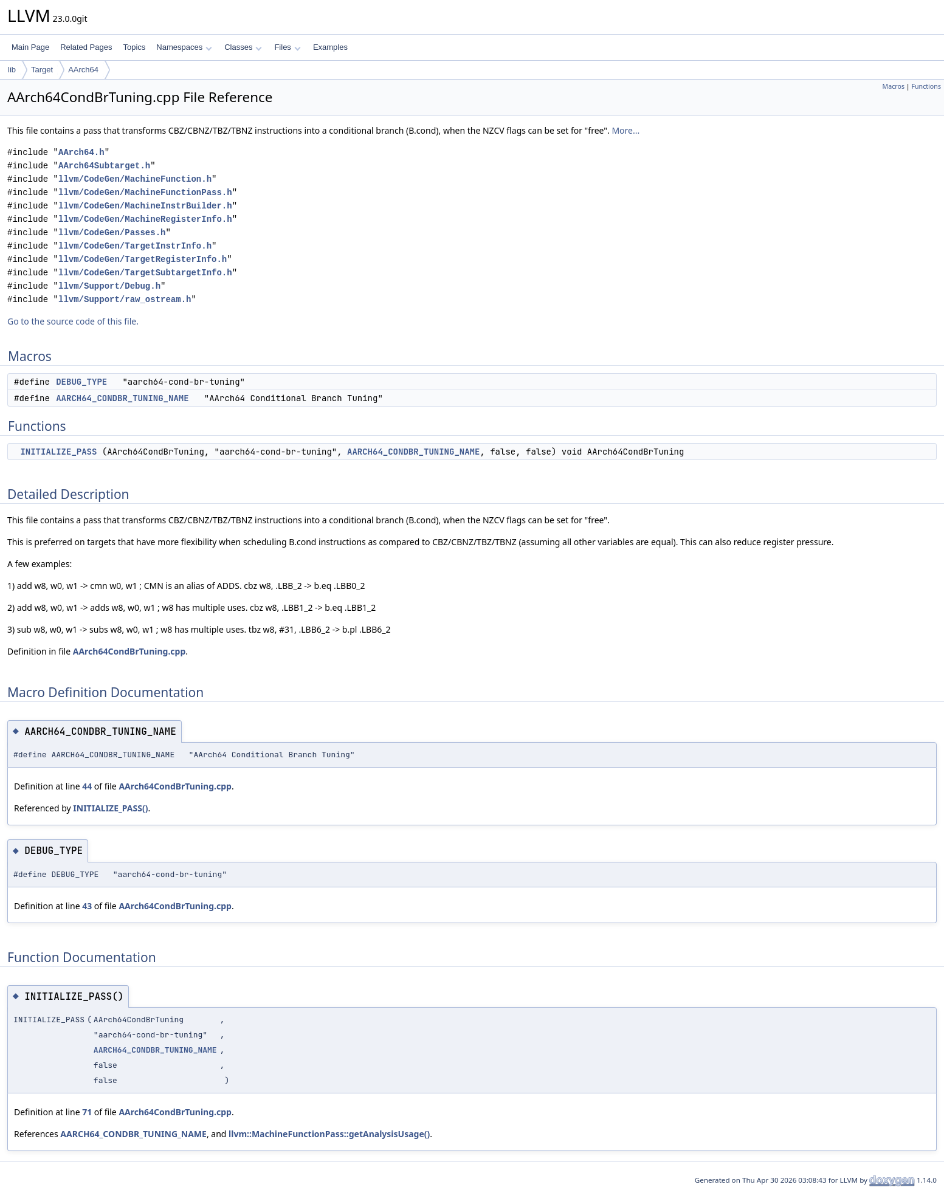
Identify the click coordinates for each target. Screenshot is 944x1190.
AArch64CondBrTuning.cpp (129, 651)
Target (42, 69)
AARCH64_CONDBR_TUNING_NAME (122, 398)
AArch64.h (81, 152)
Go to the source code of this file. (73, 321)
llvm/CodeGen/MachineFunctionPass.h (145, 192)
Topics (134, 47)
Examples (330, 47)
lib (12, 69)
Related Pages (86, 47)
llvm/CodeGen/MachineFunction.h (135, 179)
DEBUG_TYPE (81, 381)
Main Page (30, 47)
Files (287, 47)
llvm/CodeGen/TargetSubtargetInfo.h (145, 272)
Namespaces (184, 47)
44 (87, 786)
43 (87, 906)
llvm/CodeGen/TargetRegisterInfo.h (142, 259)
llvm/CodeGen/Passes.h (111, 232)
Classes (243, 47)
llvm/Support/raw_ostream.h (124, 299)
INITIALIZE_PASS (58, 451)
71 (87, 1112)
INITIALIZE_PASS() (110, 808)
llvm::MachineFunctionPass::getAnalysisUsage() (329, 1134)
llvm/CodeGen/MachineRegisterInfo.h (145, 219)
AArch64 (83, 69)
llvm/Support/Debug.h (109, 286)
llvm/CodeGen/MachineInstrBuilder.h (145, 206)
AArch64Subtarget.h (104, 165)
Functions (926, 86)
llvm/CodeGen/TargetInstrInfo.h (135, 246)
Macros (894, 86)
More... (625, 130)
